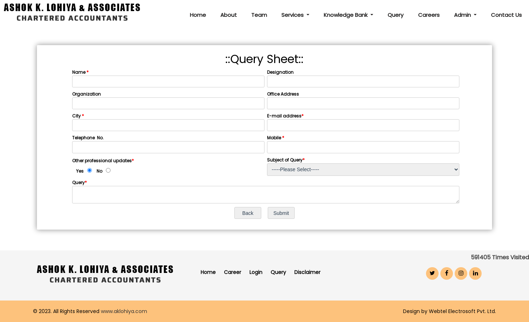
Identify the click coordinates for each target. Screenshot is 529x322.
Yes (80, 171)
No (99, 171)
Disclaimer (307, 272)
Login (255, 272)
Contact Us (506, 15)
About (229, 15)
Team (260, 15)
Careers (429, 15)
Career (232, 272)
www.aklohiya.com (124, 311)
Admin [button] (463, 15)
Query (396, 15)
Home (199, 15)
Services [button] (294, 15)
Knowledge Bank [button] (347, 15)
